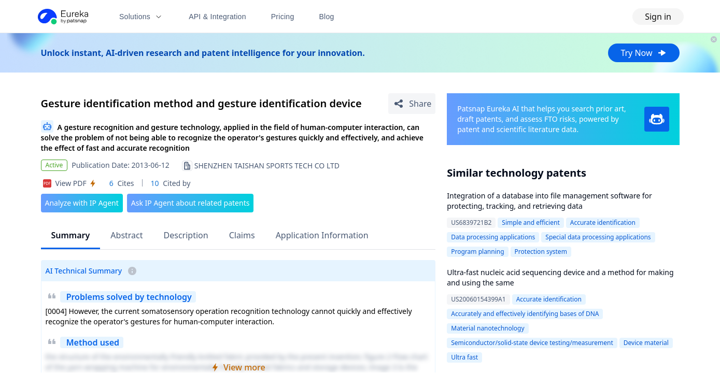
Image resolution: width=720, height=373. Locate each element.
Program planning (477, 251)
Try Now (643, 53)
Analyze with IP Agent (82, 203)
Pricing (282, 16)
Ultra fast (464, 357)
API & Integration (217, 16)
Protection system (541, 251)
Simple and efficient (530, 222)
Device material (646, 342)
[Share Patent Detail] (411, 103)
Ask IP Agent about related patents (190, 203)
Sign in (658, 16)
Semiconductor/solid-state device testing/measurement (532, 342)
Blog (326, 16)
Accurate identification (603, 222)
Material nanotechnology (487, 328)
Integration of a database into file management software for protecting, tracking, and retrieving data (549, 201)
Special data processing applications (598, 237)
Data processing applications (493, 237)
